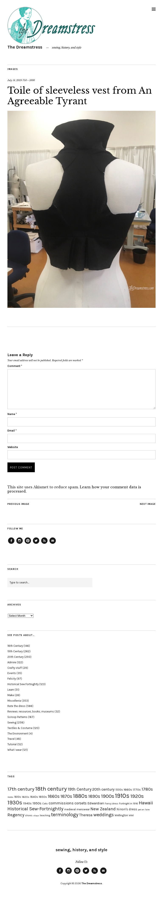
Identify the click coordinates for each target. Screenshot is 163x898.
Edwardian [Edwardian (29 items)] (95, 803)
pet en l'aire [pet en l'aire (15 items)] (144, 809)
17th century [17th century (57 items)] (20, 789)
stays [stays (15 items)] (36, 815)
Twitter (36, 543)
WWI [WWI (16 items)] (131, 815)
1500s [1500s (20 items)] (119, 789)
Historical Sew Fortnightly (23, 684)
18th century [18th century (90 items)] (51, 788)
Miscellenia (14, 700)
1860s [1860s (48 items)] (54, 796)
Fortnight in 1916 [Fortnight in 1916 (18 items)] (128, 803)
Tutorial (12, 744)
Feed (44, 543)
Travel (11, 738)
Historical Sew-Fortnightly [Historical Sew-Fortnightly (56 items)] (35, 809)
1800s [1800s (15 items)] (10, 797)
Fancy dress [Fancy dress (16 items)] (111, 803)
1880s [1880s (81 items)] (80, 796)
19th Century (15, 651)
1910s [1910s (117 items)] (122, 795)
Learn (10, 689)
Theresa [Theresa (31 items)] (86, 815)
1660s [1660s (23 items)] (128, 789)
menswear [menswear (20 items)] (83, 809)
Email (12, 430)
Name (12, 414)
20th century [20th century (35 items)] (103, 789)
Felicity (11, 678)
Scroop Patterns (17, 717)
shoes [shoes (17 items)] (28, 815)
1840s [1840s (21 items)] (34, 796)
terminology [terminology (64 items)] (64, 814)
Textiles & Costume (19, 728)
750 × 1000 (28, 80)
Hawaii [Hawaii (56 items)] (146, 803)
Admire (11, 662)
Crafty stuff (14, 667)
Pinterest (28, 543)
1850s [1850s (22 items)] (43, 797)
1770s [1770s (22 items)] (137, 789)
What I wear (14, 749)
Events (11, 673)
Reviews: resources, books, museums (30, 711)
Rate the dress (16, 706)
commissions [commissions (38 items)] (61, 803)
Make (10, 695)
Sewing (11, 722)
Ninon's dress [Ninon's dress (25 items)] (127, 809)
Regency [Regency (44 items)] (15, 814)
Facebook (11, 543)
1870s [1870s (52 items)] (66, 796)
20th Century (15, 656)
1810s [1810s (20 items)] (17, 796)
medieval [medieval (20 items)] (70, 809)
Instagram (19, 543)
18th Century (15, 645)
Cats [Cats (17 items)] (45, 803)
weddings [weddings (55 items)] (103, 814)
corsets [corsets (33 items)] (80, 803)
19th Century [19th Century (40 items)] (79, 789)
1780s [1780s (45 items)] (147, 789)
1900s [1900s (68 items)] (107, 796)
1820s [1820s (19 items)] (25, 796)
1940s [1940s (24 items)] (27, 803)
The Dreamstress (24, 47)
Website (12, 447)
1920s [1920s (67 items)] (137, 796)
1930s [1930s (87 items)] (14, 802)
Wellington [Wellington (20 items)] (121, 815)
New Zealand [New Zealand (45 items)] (103, 808)
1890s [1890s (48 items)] (94, 796)
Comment (14, 366)
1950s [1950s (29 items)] (36, 803)
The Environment (17, 733)
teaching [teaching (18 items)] (45, 815)
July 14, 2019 (14, 80)
